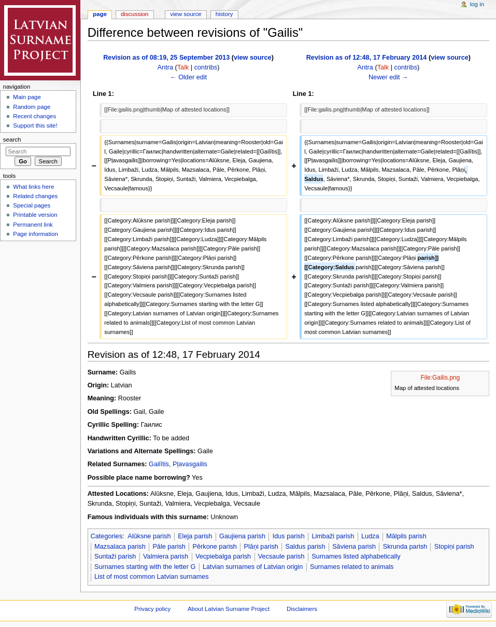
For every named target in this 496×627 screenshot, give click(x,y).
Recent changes (34, 116)
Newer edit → (388, 77)
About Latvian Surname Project (229, 609)
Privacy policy (152, 609)
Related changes (35, 196)
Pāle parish (168, 546)
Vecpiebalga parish (223, 556)
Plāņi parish (261, 546)
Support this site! (35, 125)
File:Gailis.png (440, 377)
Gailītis (159, 464)
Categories (106, 536)
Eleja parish (195, 536)
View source (185, 14)
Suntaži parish (115, 556)
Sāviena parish (354, 546)
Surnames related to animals (352, 566)
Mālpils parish (406, 536)
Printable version (35, 215)
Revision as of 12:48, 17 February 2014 (366, 57)
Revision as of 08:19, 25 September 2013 (166, 57)
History (224, 14)
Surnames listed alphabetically (355, 556)
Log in (477, 4)
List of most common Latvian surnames (151, 576)
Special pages (31, 205)
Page (100, 14)
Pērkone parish (215, 546)
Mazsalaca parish (120, 546)
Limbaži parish (332, 536)
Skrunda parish (405, 546)
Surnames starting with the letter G (144, 566)
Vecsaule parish (281, 556)
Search (12, 139)
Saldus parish (305, 546)
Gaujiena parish (242, 536)
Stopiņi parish (454, 546)
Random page (31, 107)
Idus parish (289, 536)
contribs (205, 67)
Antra (165, 67)
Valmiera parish (165, 556)
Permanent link (32, 224)
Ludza (370, 536)
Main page (27, 97)
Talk (183, 67)
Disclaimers (302, 609)
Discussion (134, 14)
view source (253, 57)
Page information (35, 234)
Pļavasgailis (190, 464)
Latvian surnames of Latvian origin (253, 566)
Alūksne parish (149, 536)
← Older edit (188, 77)
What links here (33, 187)
